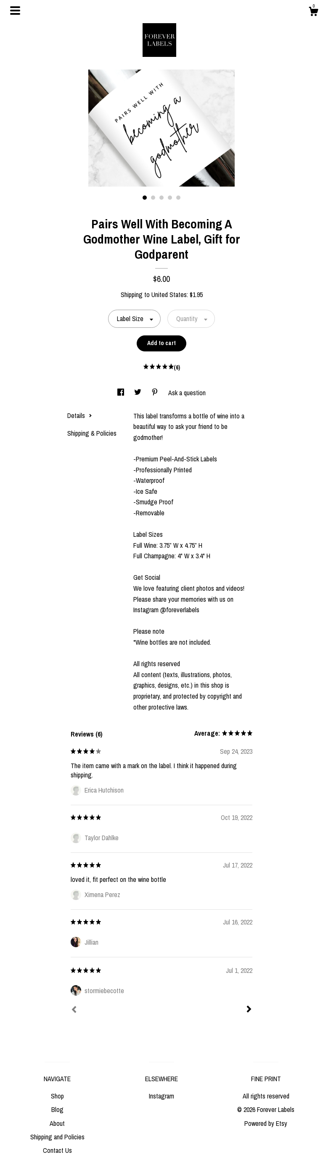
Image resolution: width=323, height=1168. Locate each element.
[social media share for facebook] (121, 392)
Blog (57, 1109)
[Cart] (313, 12)
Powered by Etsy (265, 1123)
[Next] (249, 1010)
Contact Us (57, 1150)
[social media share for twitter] (138, 392)
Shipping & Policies (91, 433)
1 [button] (145, 198)
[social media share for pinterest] (155, 392)
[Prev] (74, 1010)
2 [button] (153, 198)
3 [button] (161, 198)
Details (79, 415)
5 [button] (178, 198)
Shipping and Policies (57, 1136)
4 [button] (170, 198)
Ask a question (187, 392)
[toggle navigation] (15, 10)
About (57, 1123)
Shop (57, 1096)
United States (169, 294)
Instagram (161, 1096)
